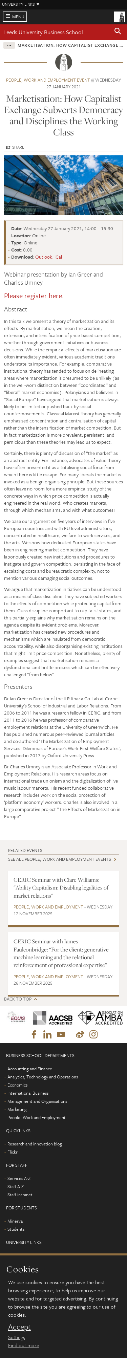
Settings (16, 1337)
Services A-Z (18, 1178)
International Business (27, 1093)
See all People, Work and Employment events (59, 859)
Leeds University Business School (43, 32)
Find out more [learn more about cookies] (23, 1345)
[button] (118, 32)
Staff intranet (20, 1194)
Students (15, 1229)
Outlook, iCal (48, 256)
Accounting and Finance (29, 1068)
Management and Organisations (37, 1101)
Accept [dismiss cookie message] (19, 1327)
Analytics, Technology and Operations (42, 1076)
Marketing (17, 1109)
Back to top (17, 999)
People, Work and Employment (48, 906)
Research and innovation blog (34, 1143)
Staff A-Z (15, 1186)
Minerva (15, 1221)
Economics (17, 1084)
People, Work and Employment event (48, 79)
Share (18, 147)
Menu (18, 16)
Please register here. (35, 295)
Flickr (12, 1151)
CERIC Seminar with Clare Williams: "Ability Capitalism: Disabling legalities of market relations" (61, 888)
